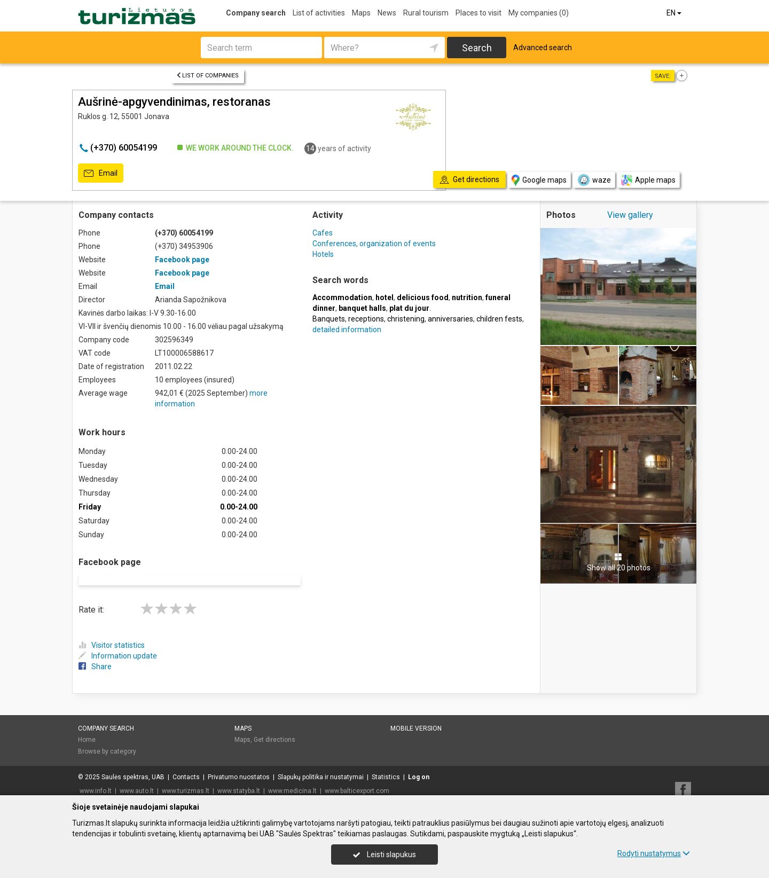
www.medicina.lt (292, 777)
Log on (418, 763)
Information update (118, 642)
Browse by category (107, 737)
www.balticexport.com (357, 777)
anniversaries (450, 319)
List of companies (207, 75)
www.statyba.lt (238, 777)
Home (87, 726)
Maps (361, 13)
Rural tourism (426, 13)
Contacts (186, 763)
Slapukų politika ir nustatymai (321, 763)
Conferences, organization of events (374, 243)
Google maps (539, 180)
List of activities (319, 13)
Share (95, 652)
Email (100, 173)
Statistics (386, 763)
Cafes (322, 233)
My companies (538, 13)
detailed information (346, 329)
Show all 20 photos (618, 562)
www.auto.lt (137, 777)
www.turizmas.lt (185, 777)
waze (594, 180)
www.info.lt (96, 777)
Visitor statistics (112, 631)
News (387, 13)
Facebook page (182, 259)
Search (477, 47)
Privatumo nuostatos (239, 763)
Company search (256, 13)
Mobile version (416, 714)
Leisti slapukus (384, 854)
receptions (366, 319)
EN (674, 13)
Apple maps (648, 180)
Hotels (323, 254)
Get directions (274, 726)
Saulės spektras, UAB (132, 763)
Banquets (328, 319)
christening (406, 319)
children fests (499, 319)
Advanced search (542, 47)
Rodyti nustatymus (653, 853)
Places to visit (478, 13)
